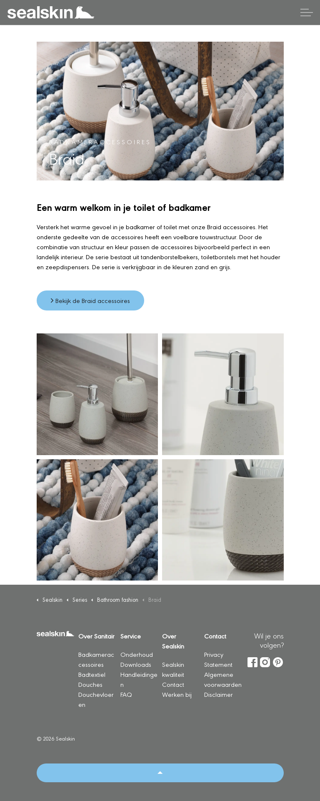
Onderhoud (136, 654)
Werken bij (177, 694)
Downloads (135, 664)
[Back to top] (160, 772)
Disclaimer (218, 694)
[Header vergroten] (306, 12)
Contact (173, 684)
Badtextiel (91, 674)
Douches (90, 684)
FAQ (126, 694)
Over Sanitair (96, 635)
